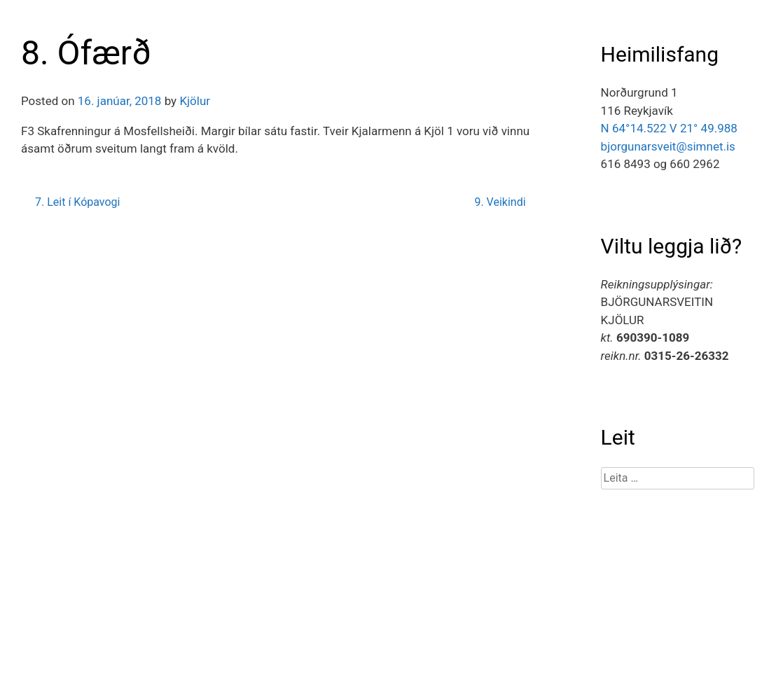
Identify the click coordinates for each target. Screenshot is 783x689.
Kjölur (194, 101)
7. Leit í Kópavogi (77, 202)
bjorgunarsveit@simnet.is (668, 146)
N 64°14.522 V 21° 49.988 (669, 128)
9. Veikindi (499, 202)
